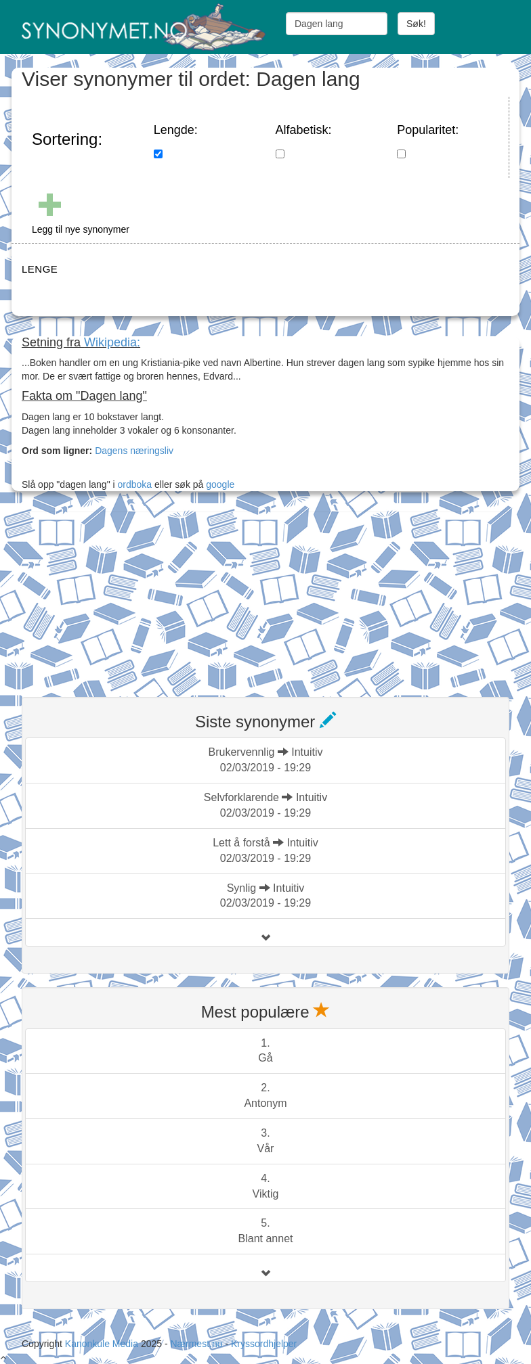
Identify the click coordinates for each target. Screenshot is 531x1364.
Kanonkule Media (103, 1343)
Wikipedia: (112, 342)
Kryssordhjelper (264, 1343)
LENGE (40, 269)
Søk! (416, 23)
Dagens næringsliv (134, 450)
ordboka (133, 484)
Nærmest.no (196, 1343)
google (220, 484)
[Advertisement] (123, 596)
